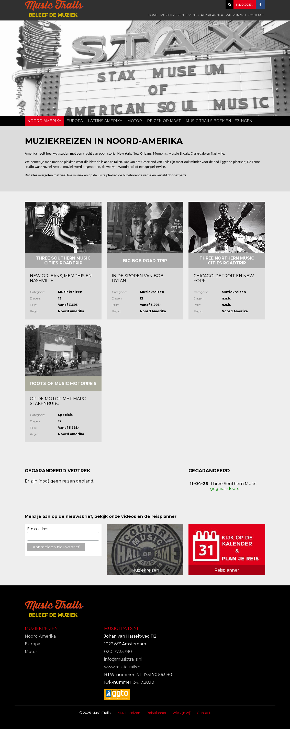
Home (153, 15)
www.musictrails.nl (123, 666)
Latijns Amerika (105, 121)
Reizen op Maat (164, 121)
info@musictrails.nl (123, 659)
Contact (256, 15)
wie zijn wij (236, 15)
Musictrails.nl (121, 628)
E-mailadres (37, 529)
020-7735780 (118, 651)
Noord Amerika (44, 121)
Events (192, 15)
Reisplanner (212, 15)
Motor (134, 121)
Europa (74, 121)
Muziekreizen (172, 15)
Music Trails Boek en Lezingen (219, 121)
